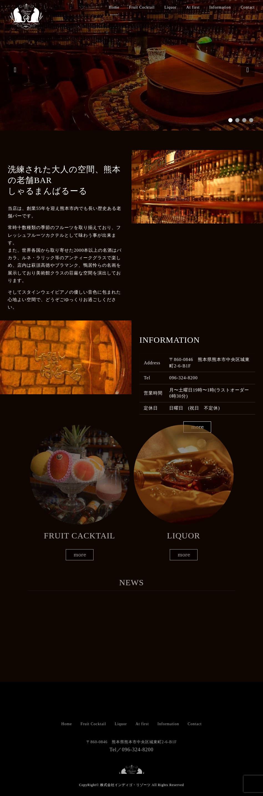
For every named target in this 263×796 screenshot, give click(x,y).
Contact (248, 7)
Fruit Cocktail (142, 7)
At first (193, 7)
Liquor (170, 7)
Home (114, 7)
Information (220, 7)
